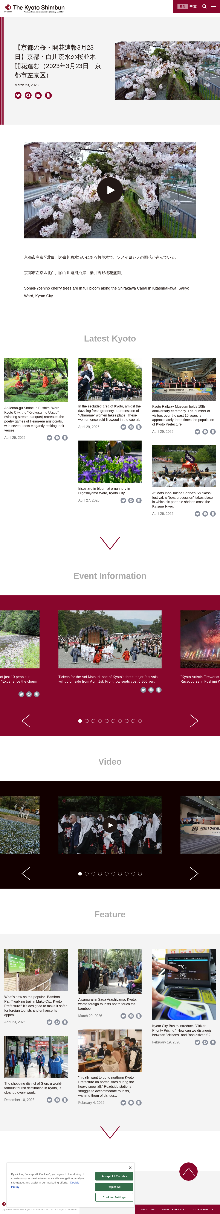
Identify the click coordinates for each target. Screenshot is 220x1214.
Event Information (110, 576)
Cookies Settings (114, 1197)
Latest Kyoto (110, 338)
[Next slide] (194, 720)
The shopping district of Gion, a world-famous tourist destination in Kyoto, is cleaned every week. (33, 1088)
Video (110, 761)
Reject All (114, 1186)
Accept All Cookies (114, 1176)
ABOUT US (148, 1209)
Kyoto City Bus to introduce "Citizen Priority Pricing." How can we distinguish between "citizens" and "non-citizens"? (182, 1030)
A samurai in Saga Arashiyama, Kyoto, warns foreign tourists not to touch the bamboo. (107, 1004)
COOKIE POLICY (203, 1209)
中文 (193, 6)
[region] (70, 1185)
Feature (110, 914)
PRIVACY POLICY (173, 1209)
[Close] (130, 1167)
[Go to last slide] (25, 720)
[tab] (80, 721)
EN (183, 6)
